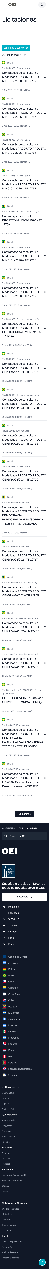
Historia (5, 1098)
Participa (6, 1220)
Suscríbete (24, 896)
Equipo (5, 1104)
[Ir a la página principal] (12, 4)
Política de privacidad (12, 1241)
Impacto (6, 1142)
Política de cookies (10, 1252)
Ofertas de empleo (10, 1209)
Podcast (6, 1164)
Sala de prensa (9, 1225)
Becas (5, 1191)
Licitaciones (7, 1214)
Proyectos (6, 1131)
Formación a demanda (12, 1180)
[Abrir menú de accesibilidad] (42, 1262)
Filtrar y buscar (16, 47)
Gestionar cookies (10, 1258)
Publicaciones (8, 1136)
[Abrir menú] (4, 4)
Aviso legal (7, 1247)
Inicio (21, 828)
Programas (7, 1126)
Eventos (6, 1153)
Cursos (5, 1186)
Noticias (6, 1158)
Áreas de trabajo (9, 1120)
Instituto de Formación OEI (14, 1175)
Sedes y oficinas (9, 1109)
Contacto (6, 1230)
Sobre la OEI (8, 1093)
